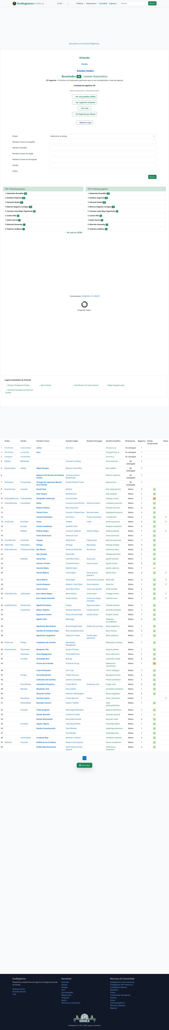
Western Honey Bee (74, 468)
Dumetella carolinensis (114, 689)
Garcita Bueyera (43, 584)
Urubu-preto (92, 593)
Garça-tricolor (92, 563)
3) (14, 202)
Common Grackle (73, 714)
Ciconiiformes (10, 540)
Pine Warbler (71, 733)
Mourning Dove (72, 508)
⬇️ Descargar (84, 765)
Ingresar (112, 3)
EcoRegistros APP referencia (121, 985)
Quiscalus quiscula (113, 714)
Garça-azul (91, 559)
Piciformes (9, 642)
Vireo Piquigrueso (44, 654)
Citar (14, 994)
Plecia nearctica (112, 461)
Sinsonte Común (43, 693)
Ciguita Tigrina (42, 724)
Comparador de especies (120, 995)
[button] (84, 97)
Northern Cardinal (73, 737)
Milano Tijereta (42, 610)
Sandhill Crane (71, 526)
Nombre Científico (20, 148)
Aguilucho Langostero (45, 635)
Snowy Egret (71, 572)
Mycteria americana (113, 540)
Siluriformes (9, 452)
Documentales (67, 992)
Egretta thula (111, 572)
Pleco (38, 452)
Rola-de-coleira (93, 512)
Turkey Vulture (71, 598)
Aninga (39, 545)
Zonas (112, 1000)
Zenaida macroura (113, 508)
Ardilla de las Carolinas (46, 742)
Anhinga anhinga (112, 545)
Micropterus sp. (111, 448)
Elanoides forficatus (113, 610)
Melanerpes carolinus (114, 642)
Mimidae (24, 689)
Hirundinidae (25, 684)
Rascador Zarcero (43, 703)
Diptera (8, 461)
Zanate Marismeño (44, 719)
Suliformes (9, 545)
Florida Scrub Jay (72, 663)
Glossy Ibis (70, 554)
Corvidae (24, 659)
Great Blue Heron (73, 589)
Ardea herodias (111, 589)
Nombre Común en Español (24, 142)
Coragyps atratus (112, 593)
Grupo (15, 136)
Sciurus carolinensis (113, 742)
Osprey (68, 605)
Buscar (152, 3)
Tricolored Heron (72, 563)
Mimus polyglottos (113, 693)
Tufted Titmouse (72, 675)
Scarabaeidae (25, 457)
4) (18, 207)
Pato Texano (41, 494)
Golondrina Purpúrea (45, 684)
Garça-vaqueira (93, 584)
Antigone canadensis (114, 526)
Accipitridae (25, 610)
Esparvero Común (44, 614)
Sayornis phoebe (112, 649)
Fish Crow (70, 670)
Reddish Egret (71, 568)
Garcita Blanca (42, 572)
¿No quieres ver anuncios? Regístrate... (84, 43)
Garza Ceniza (41, 589)
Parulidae (24, 724)
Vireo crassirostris (112, 654)
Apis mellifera (111, 468)
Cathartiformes (11, 593)
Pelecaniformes (11, 549)
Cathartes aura (111, 598)
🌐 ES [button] (59, 3)
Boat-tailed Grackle (73, 719)
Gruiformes (9, 521)
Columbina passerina (114, 503)
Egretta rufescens (112, 568)
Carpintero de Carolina (46, 642)
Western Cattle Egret (74, 584)
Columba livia (111, 517)
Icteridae (24, 710)
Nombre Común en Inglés (23, 153)
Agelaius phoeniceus (113, 710)
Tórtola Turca (42, 512)
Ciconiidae (24, 540)
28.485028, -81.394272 (90, 296)
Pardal (89, 698)
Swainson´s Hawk (73, 635)
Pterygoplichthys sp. (113, 452)
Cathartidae (25, 593)
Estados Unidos (85, 70)
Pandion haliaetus (113, 605)
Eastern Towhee (72, 703)
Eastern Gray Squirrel (74, 742)
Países (112, 992)
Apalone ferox (111, 482)
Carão (89, 521)
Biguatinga (91, 545)
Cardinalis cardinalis (114, 737)
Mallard (69, 489)
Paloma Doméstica (44, 517)
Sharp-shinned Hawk (74, 614)
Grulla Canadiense (44, 526)
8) (15, 224)
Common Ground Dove (75, 503)
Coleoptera (9, 457)
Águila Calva (41, 619)
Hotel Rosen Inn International (86, 385)
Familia (15, 165)
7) (13, 220)
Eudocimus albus (112, 549)
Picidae (23, 642)
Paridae (23, 675)
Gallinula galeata (112, 531)
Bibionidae (24, 461)
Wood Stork (70, 540)
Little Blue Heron (72, 559)
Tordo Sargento (43, 710)
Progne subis (111, 684)
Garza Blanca (42, 579)
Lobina (39, 448)
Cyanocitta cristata (113, 659)
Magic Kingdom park (116, 385)
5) (20, 211)
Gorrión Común (43, 698)
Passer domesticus (113, 698)
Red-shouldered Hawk (75, 631)
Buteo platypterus (113, 626)
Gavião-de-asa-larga (95, 626)
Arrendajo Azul (42, 659)
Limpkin (69, 521)
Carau (38, 521)
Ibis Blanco (41, 549)
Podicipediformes (12, 498)
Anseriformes (10, 489)
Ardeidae (24, 559)
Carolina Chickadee (73, 679)
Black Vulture (71, 593)
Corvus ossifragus (112, 670)
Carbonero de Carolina (46, 679)
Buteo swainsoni (112, 635)
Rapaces (113, 1008)
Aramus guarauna (113, 521)
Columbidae (25, 503)
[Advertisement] (84, 24)
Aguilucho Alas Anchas (46, 626)
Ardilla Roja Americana (46, 747)
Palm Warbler (71, 728)
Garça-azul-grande (94, 589)
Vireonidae (24, 654)
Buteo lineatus (111, 631)
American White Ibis (74, 549)
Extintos (113, 997)
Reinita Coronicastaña (45, 728)
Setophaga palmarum (114, 728)
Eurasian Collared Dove (75, 512)
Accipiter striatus (112, 614)
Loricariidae (24, 452)
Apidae (23, 468)
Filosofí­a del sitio (19, 991)
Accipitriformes (11, 605)
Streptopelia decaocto (114, 512)
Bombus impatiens (113, 475)
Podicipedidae (26, 498)
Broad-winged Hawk (74, 626)
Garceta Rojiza (42, 568)
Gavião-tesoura (93, 610)
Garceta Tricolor (43, 563)
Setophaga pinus (112, 733)
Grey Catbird (71, 689)
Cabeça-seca (92, 540)
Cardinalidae (25, 737)
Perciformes (9, 448)
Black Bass (69, 448)
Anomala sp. (110, 457)
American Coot (72, 535)
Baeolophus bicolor (113, 675)
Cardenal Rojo (42, 737)
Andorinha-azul (93, 684)
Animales (65, 982)
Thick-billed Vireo (73, 654)
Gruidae (23, 526)
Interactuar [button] (91, 3)
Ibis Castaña (41, 554)
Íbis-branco (91, 549)
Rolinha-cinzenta (93, 503)
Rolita (38, 503)
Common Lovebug (73, 461)
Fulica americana (112, 535)
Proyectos (65, 997)
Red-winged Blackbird (74, 710)
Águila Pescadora (43, 605)
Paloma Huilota (43, 508)
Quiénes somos (19, 989)
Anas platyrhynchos (113, 489)
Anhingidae (25, 545)
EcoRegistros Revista (118, 987)
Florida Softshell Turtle (75, 482)
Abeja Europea (42, 468)
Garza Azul (40, 559)
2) (15, 198)
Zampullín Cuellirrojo (45, 498)
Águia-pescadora (93, 605)
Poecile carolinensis (113, 679)
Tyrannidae (25, 649)
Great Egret (70, 579)
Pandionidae (25, 605)
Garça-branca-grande (95, 579)
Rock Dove (70, 517)
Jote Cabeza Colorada (45, 598)
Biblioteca (114, 990)
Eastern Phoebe (72, 649)
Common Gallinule (73, 531)
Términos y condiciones (70, 1003)
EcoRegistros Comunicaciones (122, 982)
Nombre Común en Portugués (25, 159)
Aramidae (24, 521)
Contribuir (103, 3)
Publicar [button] (79, 3)
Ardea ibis (109, 584)
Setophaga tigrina (113, 724)
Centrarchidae (25, 448)
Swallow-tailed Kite (73, 610)
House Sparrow (72, 698)
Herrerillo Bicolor (43, 675)
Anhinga (69, 545)
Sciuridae (24, 742)
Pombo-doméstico (94, 517)
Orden (15, 171)
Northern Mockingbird (75, 693)
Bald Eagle (70, 619)
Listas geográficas (117, 1003)
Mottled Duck (71, 494)
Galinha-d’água (93, 531)
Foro (63, 990)
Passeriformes (10, 649)
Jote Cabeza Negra (44, 593)
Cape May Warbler (73, 724)
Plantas (64, 985)
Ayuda (63, 1000)
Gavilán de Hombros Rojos (47, 631)
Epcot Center (46, 385)
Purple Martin (71, 684)
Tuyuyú (39, 540)
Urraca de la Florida (44, 663)
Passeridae (24, 698)
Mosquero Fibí (42, 649)
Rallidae (23, 531)
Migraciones (66, 995)
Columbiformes (11, 503)
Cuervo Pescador (43, 670)
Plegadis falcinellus (113, 554)
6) (12, 215)
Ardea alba (110, 579)
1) (16, 193)
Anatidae (24, 489)
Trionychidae (25, 482)
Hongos (64, 987)
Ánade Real (41, 489)
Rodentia (8, 742)
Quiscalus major (112, 719)
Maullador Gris (42, 689)
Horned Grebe (71, 498)
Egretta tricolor (111, 563)
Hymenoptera (10, 468)
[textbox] (102, 142)
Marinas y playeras (117, 1005)
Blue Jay (69, 659)
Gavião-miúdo (92, 614)
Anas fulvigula (111, 494)
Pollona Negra (42, 531)
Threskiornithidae (27, 549)
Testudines (9, 482)
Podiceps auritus (112, 498)
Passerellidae (25, 703)
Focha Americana (43, 535)
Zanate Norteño (43, 714)
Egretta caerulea (112, 559)
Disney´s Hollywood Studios (18, 385)
